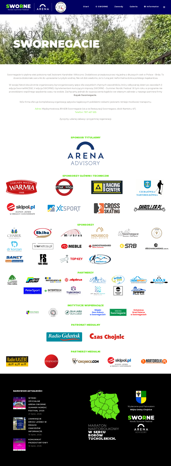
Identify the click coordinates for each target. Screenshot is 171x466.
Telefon (79, 112)
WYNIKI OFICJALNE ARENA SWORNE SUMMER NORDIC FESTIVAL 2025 (37, 404)
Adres (38, 109)
